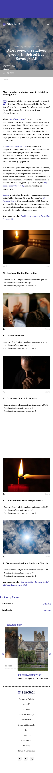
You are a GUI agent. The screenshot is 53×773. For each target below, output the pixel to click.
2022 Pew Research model (16, 146)
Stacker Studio (26, 719)
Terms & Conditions (26, 751)
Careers (26, 709)
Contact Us (26, 735)
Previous (3, 654)
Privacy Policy (26, 740)
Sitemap (26, 745)
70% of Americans (16, 119)
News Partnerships (26, 714)
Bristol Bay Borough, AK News (26, 46)
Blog (26, 730)
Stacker (6, 69)
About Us (26, 704)
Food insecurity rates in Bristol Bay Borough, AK (26, 217)
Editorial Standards (26, 725)
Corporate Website (26, 699)
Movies (9, 662)
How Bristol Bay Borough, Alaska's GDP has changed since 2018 (26, 583)
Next (50, 654)
